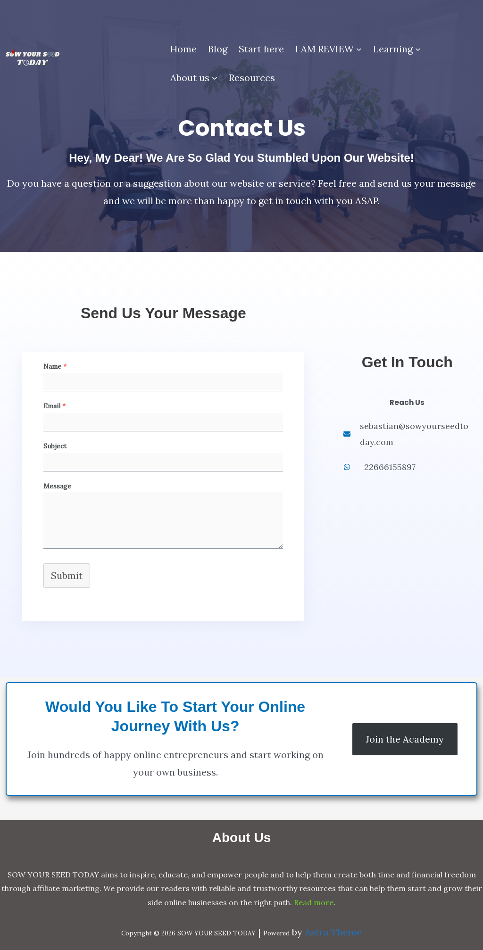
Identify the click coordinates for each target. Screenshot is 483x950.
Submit (67, 575)
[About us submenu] (214, 78)
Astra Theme (333, 932)
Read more (313, 902)
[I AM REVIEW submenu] (359, 49)
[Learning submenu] (418, 49)
